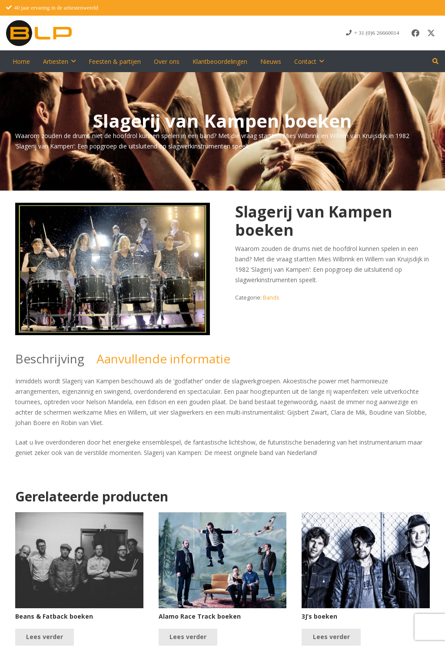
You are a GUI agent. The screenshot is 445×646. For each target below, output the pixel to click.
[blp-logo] (39, 33)
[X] (431, 33)
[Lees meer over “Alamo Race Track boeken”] (188, 637)
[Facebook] (415, 33)
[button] (73, 61)
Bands (271, 297)
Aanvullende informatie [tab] (163, 358)
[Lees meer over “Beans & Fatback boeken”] (44, 637)
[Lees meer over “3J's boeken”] (331, 637)
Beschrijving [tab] (49, 358)
